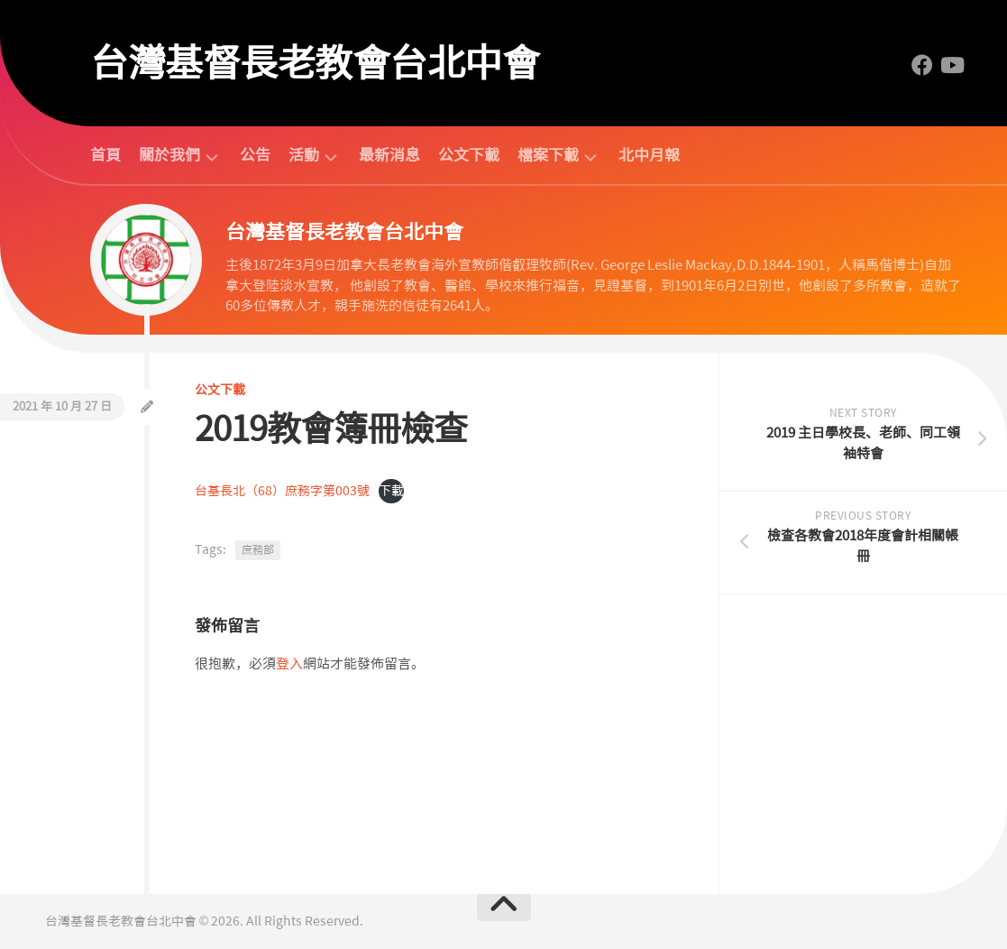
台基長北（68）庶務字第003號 (282, 491)
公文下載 (468, 155)
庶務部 (258, 550)
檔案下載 (548, 155)
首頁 (105, 155)
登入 (289, 664)
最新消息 (389, 155)
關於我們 (169, 155)
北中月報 (649, 155)
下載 (391, 491)
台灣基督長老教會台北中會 (314, 63)
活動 (303, 155)
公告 (255, 155)
